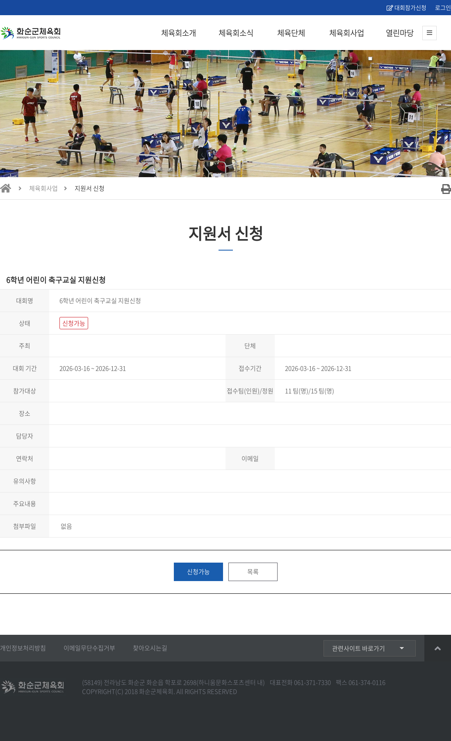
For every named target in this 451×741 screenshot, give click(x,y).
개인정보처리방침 (23, 647)
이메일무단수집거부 (89, 647)
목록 (253, 571)
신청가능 (198, 571)
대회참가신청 (406, 7)
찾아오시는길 (150, 647)
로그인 (442, 7)
